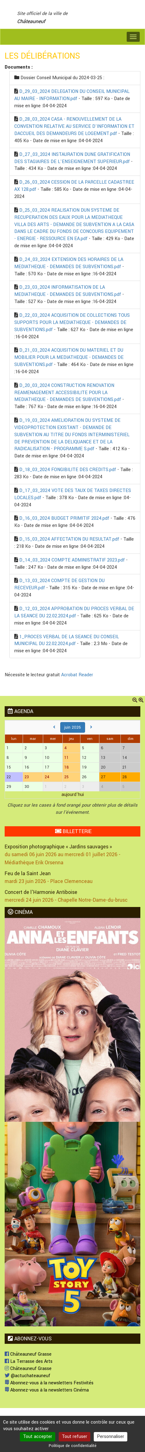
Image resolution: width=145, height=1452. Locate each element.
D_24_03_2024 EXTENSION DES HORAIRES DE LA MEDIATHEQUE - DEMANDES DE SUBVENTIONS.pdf (68, 263)
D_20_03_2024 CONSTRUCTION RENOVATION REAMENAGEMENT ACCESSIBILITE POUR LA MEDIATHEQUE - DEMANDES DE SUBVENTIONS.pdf (67, 392)
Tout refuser (74, 1436)
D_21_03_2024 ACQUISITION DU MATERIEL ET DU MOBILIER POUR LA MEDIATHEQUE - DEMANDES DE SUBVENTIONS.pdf (69, 357)
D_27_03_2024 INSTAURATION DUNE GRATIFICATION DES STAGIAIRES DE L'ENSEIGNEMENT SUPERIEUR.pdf (72, 158)
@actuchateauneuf (27, 1375)
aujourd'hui (72, 794)
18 (66, 767)
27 (103, 777)
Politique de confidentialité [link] (73, 1446)
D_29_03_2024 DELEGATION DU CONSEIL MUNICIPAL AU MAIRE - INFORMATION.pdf (71, 95)
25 (66, 777)
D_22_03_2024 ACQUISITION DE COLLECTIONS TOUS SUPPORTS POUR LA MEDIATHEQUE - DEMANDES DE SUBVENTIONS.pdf (72, 322)
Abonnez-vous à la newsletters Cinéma (47, 1390)
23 (27, 777)
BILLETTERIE (73, 831)
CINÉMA (20, 912)
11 (66, 757)
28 (124, 777)
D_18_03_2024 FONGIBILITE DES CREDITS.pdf (67, 469)
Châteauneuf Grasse (28, 1354)
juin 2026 (72, 727)
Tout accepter (37, 1436)
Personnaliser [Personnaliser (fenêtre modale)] (110, 1436)
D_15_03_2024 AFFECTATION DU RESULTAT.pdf (69, 539)
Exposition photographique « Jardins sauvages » (58, 846)
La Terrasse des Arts (28, 1361)
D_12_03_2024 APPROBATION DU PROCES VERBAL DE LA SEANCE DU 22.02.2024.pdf (74, 612)
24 (47, 777)
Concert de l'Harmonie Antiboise (41, 892)
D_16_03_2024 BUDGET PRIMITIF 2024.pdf (64, 518)
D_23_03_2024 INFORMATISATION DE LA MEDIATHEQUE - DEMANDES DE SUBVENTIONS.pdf (67, 291)
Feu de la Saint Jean (28, 873)
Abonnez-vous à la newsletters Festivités (49, 1383)
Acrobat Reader (77, 675)
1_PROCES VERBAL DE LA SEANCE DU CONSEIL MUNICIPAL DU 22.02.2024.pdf (66, 640)
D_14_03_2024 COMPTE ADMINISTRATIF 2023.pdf (72, 560)
